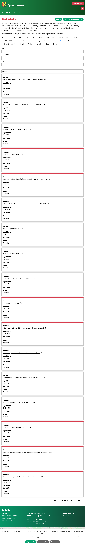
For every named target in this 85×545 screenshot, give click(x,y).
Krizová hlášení (9, 44)
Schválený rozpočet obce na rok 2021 (18, 427)
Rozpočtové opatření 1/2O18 (15, 303)
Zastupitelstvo (51, 44)
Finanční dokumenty (68, 41)
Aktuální (6, 94)
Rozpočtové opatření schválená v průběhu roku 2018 (24, 378)
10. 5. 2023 (6, 85)
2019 (33, 38)
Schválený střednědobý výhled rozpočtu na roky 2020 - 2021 (27, 179)
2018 (26, 38)
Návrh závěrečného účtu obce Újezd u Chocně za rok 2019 (26, 105)
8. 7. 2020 (6, 135)
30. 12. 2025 (7, 482)
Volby (30, 44)
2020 (40, 38)
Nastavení (54, 542)
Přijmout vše (31, 542)
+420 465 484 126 (39, 513)
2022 (54, 38)
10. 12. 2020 (6, 433)
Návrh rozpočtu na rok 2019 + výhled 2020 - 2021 (22, 402)
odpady (22, 44)
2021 (47, 38)
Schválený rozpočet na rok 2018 (16, 253)
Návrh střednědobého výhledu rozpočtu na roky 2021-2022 (26, 204)
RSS (58, 19)
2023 (61, 38)
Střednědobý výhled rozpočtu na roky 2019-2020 (22, 278)
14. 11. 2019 (6, 209)
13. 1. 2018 (6, 259)
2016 (13, 38)
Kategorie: (5, 37)
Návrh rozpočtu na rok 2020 (15, 229)
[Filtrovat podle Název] (42, 51)
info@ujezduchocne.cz (41, 516)
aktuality (37, 41)
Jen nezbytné (43, 542)
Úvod (3, 13)
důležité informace (50, 41)
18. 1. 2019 (6, 160)
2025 (75, 38)
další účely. (42, 533)
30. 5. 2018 (6, 358)
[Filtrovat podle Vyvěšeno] (42, 58)
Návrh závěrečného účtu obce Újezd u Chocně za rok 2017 (26, 328)
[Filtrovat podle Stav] (42, 71)
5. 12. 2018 (6, 408)
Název (4, 48)
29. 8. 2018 (6, 383)
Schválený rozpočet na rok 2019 (16, 154)
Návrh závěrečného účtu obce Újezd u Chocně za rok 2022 (26, 80)
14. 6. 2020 (6, 110)
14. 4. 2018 (6, 333)
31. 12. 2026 (7, 488)
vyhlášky (39, 44)
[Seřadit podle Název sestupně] (7, 48)
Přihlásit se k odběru (73, 19)
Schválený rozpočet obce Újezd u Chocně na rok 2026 (24, 477)
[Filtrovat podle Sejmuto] (42, 64)
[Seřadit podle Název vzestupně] (7, 47)
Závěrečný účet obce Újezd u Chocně (18, 129)
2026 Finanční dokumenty (20, 41)
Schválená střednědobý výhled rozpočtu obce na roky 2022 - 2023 (29, 452)
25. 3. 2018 (6, 309)
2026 (5, 41)
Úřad (9, 13)
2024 (68, 38)
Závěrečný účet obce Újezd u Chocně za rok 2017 (22, 353)
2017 (20, 38)
